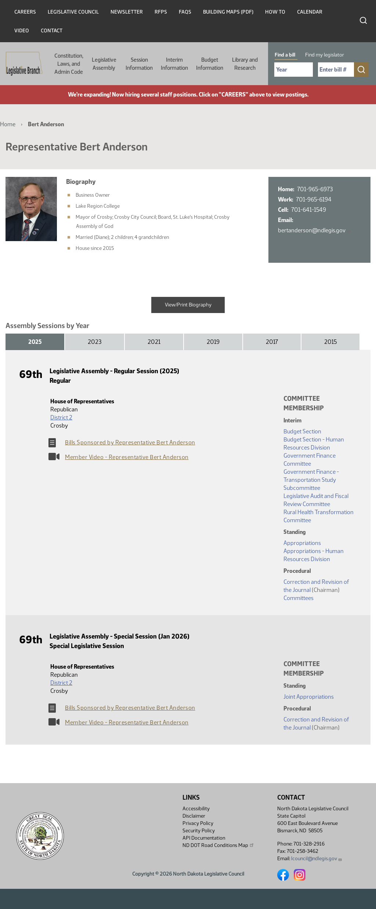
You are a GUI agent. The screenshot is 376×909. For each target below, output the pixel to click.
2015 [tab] (330, 341)
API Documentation (203, 838)
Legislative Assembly (104, 64)
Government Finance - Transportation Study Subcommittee (311, 479)
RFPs (161, 12)
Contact (51, 31)
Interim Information (174, 64)
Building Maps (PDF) (228, 12)
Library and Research (245, 64)
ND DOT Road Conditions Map (218, 845)
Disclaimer (193, 816)
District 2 (61, 417)
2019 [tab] (213, 341)
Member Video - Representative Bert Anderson (127, 457)
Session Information (139, 64)
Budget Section (302, 431)
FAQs (185, 12)
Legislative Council (73, 12)
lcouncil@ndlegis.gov (316, 858)
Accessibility (196, 809)
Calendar (309, 12)
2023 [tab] (94, 341)
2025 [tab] (34, 341)
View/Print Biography (188, 305)
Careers (25, 12)
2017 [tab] (272, 341)
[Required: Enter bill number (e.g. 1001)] (336, 69)
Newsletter (127, 12)
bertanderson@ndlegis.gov (314, 230)
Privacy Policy (197, 823)
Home (7, 124)
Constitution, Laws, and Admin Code (68, 63)
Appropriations (302, 542)
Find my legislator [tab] (324, 55)
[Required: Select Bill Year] (293, 69)
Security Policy (198, 831)
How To (275, 12)
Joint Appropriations (308, 696)
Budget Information (209, 64)
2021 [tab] (154, 341)
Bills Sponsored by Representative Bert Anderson (130, 442)
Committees (298, 598)
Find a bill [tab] (285, 55)
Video (21, 31)
